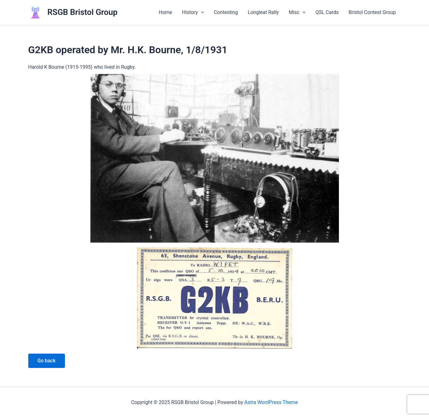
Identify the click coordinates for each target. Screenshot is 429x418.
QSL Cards (327, 12)
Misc (297, 12)
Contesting (226, 12)
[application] (201, 12)
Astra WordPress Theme (271, 402)
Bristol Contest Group (372, 12)
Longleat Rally (263, 12)
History (193, 12)
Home (165, 12)
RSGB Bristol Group (83, 12)
